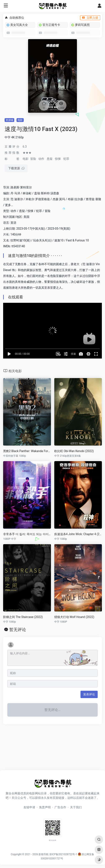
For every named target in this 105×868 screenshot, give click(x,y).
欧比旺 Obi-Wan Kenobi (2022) (74, 451)
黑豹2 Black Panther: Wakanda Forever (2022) (27, 451)
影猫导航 (44, 854)
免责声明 (45, 807)
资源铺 (9, 120)
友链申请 (29, 807)
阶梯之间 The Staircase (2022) (23, 617)
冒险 (33, 158)
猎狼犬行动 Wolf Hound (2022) (74, 617)
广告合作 (60, 807)
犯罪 (66, 158)
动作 (41, 158)
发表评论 (89, 694)
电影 (20, 120)
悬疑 (50, 158)
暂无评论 (17, 629)
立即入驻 (90, 17)
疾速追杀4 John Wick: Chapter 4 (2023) (78, 534)
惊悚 (58, 158)
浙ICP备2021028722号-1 (63, 854)
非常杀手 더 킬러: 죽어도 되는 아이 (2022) (27, 534)
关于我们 (76, 807)
